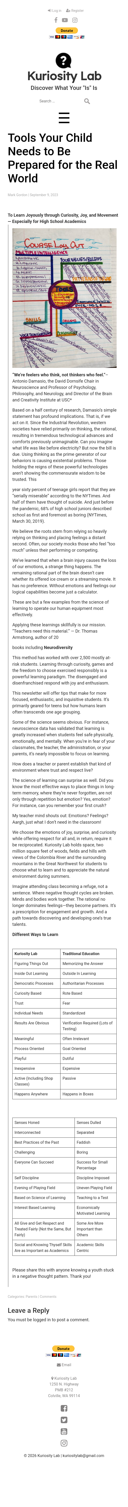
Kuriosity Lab (49, 1455)
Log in (56, 11)
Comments (48, 1297)
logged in (42, 1319)
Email (66, 1365)
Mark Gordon (17, 195)
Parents (31, 1297)
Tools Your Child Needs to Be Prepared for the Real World (63, 158)
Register (77, 11)
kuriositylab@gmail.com (83, 1455)
